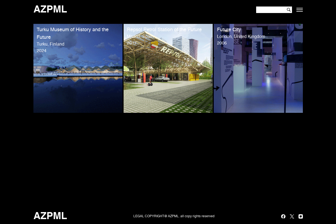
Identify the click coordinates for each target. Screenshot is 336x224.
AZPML (50, 10)
